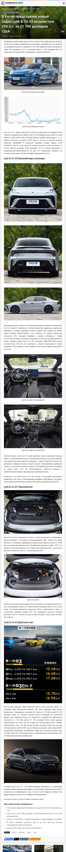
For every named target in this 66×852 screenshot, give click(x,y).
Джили (29, 832)
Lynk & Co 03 (21, 832)
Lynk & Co (14, 832)
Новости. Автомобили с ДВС (30, 9)
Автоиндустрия (15, 9)
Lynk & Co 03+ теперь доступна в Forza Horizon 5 (24, 828)
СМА (35, 832)
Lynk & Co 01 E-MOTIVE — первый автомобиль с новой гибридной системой (34, 819)
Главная (5, 9)
